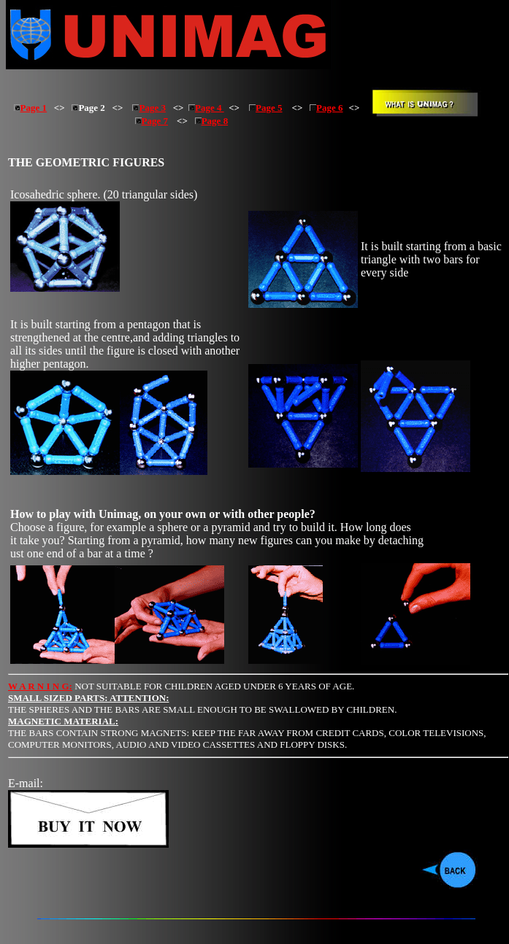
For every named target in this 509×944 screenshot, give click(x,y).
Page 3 (148, 107)
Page (209, 120)
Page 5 (265, 107)
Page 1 (30, 107)
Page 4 (206, 107)
